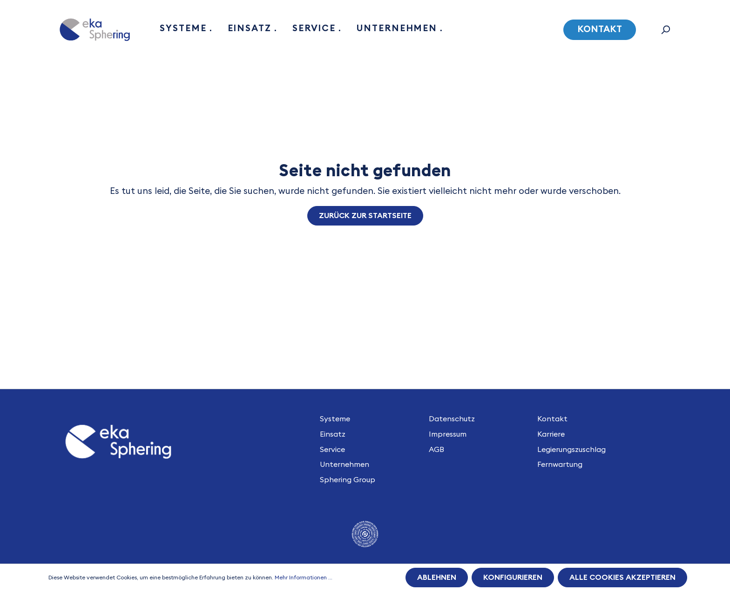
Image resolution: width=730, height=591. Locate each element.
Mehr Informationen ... (303, 577)
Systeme (335, 419)
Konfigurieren (512, 577)
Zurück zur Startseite (365, 215)
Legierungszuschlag (571, 449)
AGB (436, 449)
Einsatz (332, 434)
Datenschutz (452, 419)
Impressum (447, 434)
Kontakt (599, 29)
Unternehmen (344, 464)
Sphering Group (347, 480)
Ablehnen (436, 577)
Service (332, 449)
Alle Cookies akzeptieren (622, 577)
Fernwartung (559, 464)
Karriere (551, 434)
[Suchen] (665, 29)
